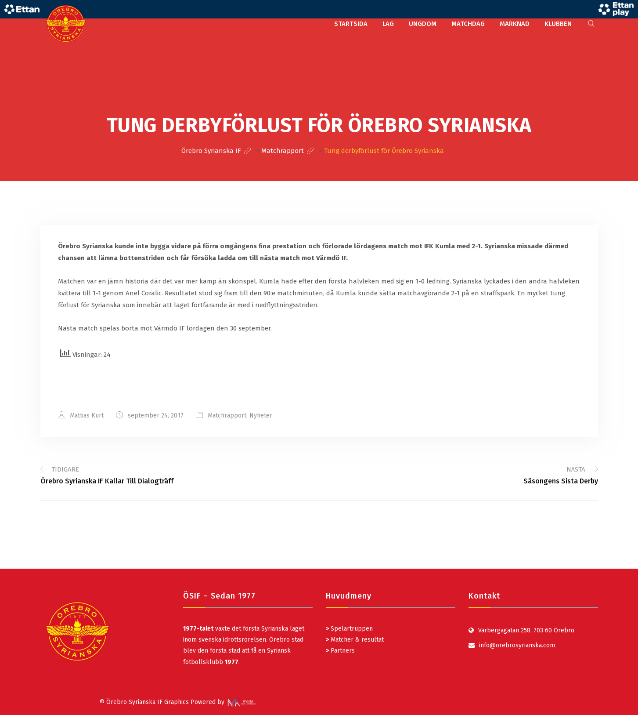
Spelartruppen (351, 628)
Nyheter (260, 415)
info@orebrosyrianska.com (517, 645)
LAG (388, 24)
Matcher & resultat (355, 639)
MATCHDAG (468, 24)
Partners (340, 650)
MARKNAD (515, 24)
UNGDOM (422, 24)
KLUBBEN (558, 24)
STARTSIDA (351, 24)
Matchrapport (227, 415)
